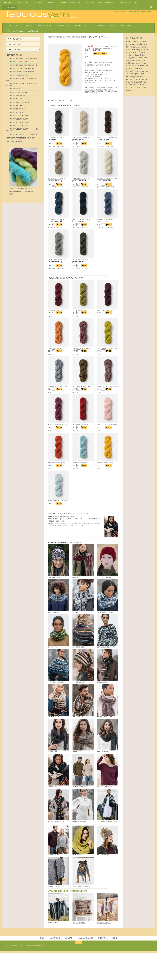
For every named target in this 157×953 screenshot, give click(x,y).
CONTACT (69, 940)
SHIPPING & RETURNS (67, 3)
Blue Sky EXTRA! (14, 91)
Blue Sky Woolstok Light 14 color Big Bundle (22, 132)
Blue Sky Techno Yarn (17, 111)
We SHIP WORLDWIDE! (108, 12)
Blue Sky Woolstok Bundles (20, 127)
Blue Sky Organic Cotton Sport (21, 77)
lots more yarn (15, 143)
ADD (59, 145)
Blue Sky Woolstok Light (18, 121)
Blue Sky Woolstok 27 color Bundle (23, 136)
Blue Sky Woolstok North (19, 124)
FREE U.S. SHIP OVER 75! (138, 12)
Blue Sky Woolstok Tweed (19, 117)
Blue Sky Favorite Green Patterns (22, 64)
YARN (8, 26)
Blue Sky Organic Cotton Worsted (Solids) (21, 81)
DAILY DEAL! (141, 3)
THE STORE (85, 3)
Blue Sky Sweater (15, 107)
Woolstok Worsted (76, 39)
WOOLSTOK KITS (91, 84)
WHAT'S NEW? (20, 3)
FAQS (130, 3)
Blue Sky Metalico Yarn (18, 94)
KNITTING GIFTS (78, 26)
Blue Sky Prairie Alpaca (17, 97)
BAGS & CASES (61, 26)
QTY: (87, 55)
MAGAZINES (120, 26)
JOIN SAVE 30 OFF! (137, 14)
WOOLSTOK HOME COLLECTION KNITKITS (67, 893)
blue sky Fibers (14, 57)
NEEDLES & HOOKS (23, 26)
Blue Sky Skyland (15, 101)
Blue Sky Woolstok (16, 114)
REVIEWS (49, 3)
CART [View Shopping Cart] (7, 3)
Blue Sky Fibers (56, 39)
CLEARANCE (11, 32)
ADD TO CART (100, 55)
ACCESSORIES (95, 26)
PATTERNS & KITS (43, 26)
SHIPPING (102, 940)
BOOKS (108, 26)
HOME (43, 940)
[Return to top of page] (78, 945)
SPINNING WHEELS (138, 26)
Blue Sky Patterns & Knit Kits (21, 139)
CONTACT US (118, 3)
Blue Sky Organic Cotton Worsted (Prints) (21, 86)
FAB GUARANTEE (101, 3)
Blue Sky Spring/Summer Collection (23, 67)
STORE (114, 940)
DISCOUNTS (36, 3)
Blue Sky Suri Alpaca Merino (20, 104)
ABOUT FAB (55, 940)
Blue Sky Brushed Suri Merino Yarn (22, 74)
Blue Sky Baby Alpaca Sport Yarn (21, 70)
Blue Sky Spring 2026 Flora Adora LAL (23, 60)
